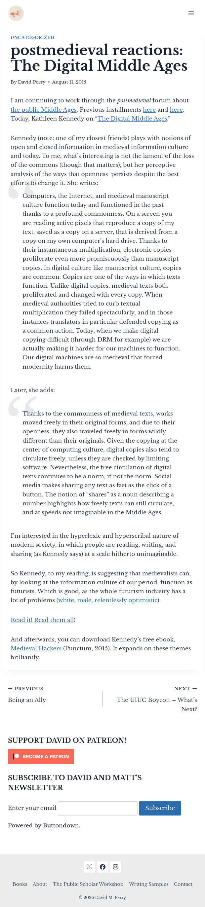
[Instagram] (115, 867)
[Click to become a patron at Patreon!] (102, 756)
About (40, 884)
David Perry (32, 82)
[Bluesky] (89, 867)
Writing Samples (148, 884)
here (149, 109)
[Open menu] (191, 13)
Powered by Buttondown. (44, 825)
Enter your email (32, 808)
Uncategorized (32, 37)
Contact (183, 884)
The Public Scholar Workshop (88, 884)
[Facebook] (102, 867)
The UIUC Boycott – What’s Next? (152, 698)
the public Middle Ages (44, 109)
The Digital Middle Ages (132, 118)
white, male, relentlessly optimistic (107, 600)
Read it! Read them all (42, 620)
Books (20, 884)
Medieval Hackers (36, 648)
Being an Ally (52, 694)
